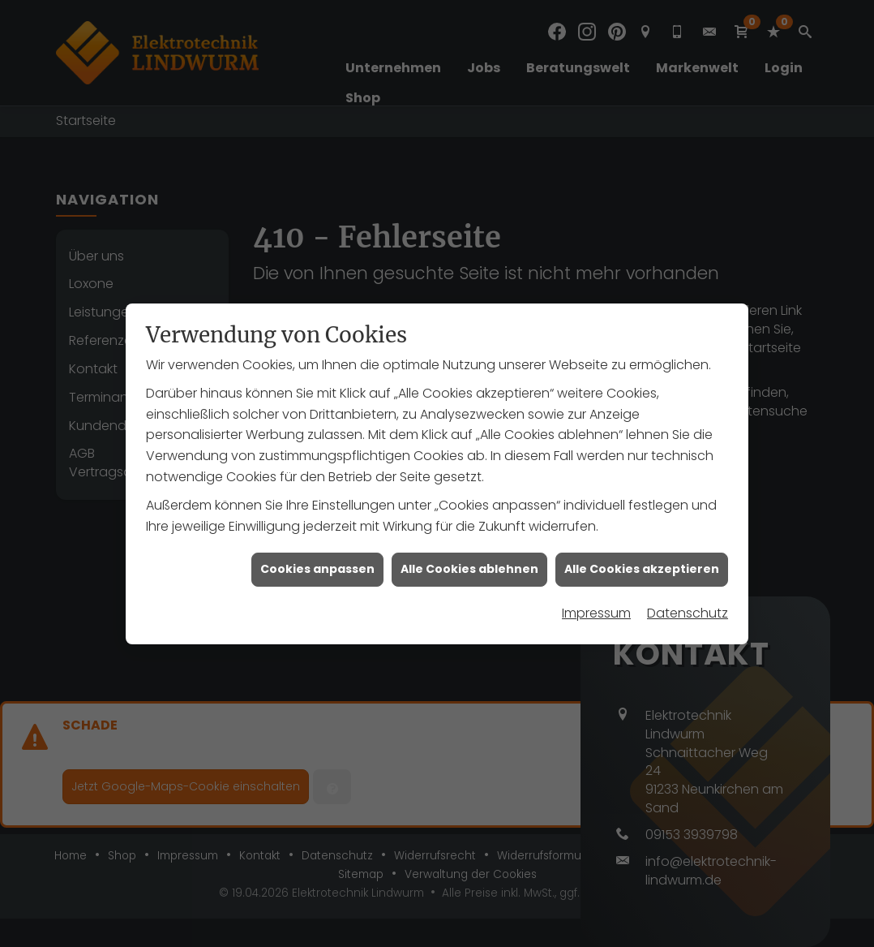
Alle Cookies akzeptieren (641, 565)
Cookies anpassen (317, 565)
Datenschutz (687, 608)
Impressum (596, 608)
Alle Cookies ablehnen (469, 565)
